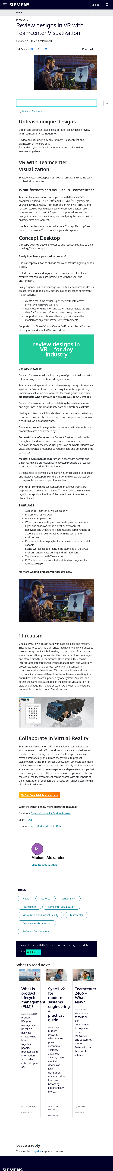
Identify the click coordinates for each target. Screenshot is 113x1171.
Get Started (33, 952)
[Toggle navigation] (93, 12)
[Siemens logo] (19, 4)
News (26, 898)
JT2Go (29, 819)
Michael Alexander (32, 111)
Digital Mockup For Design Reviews (51, 813)
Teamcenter (29, 906)
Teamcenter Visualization (37, 923)
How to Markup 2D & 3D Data (45, 826)
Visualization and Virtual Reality (40, 915)
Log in (95, 4)
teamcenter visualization (61, 906)
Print (85, 49)
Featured (45, 898)
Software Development (36, 931)
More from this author (44, 864)
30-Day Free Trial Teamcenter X (39, 795)
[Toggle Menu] (5, 5)
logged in (36, 1151)
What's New (68, 898)
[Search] (107, 5)
